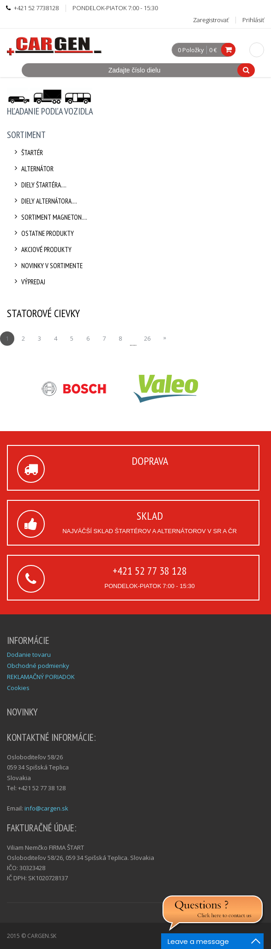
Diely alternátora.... (44, 201)
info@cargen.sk (46, 808)
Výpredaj (28, 281)
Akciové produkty (42, 249)
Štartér (27, 152)
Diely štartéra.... (39, 184)
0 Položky (191, 50)
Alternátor (33, 168)
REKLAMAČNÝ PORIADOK (41, 677)
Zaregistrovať (211, 20)
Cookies (18, 688)
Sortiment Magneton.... (49, 217)
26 (147, 338)
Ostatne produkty (43, 233)
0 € (213, 50)
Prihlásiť (253, 20)
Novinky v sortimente (47, 265)
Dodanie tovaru (29, 654)
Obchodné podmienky (38, 665)
